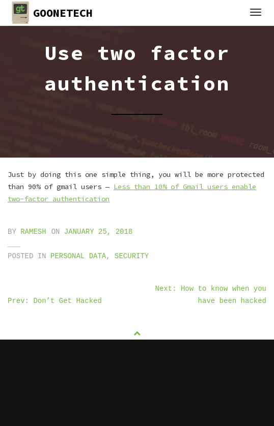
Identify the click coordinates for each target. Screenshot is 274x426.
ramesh (33, 232)
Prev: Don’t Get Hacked (55, 301)
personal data (78, 256)
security (132, 256)
